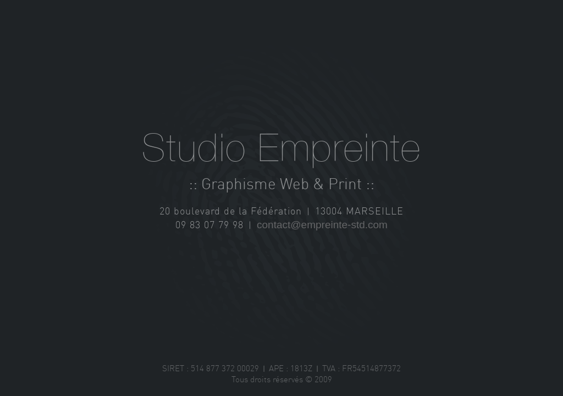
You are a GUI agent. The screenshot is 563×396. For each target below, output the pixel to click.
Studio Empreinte (281, 149)
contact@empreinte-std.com (322, 224)
